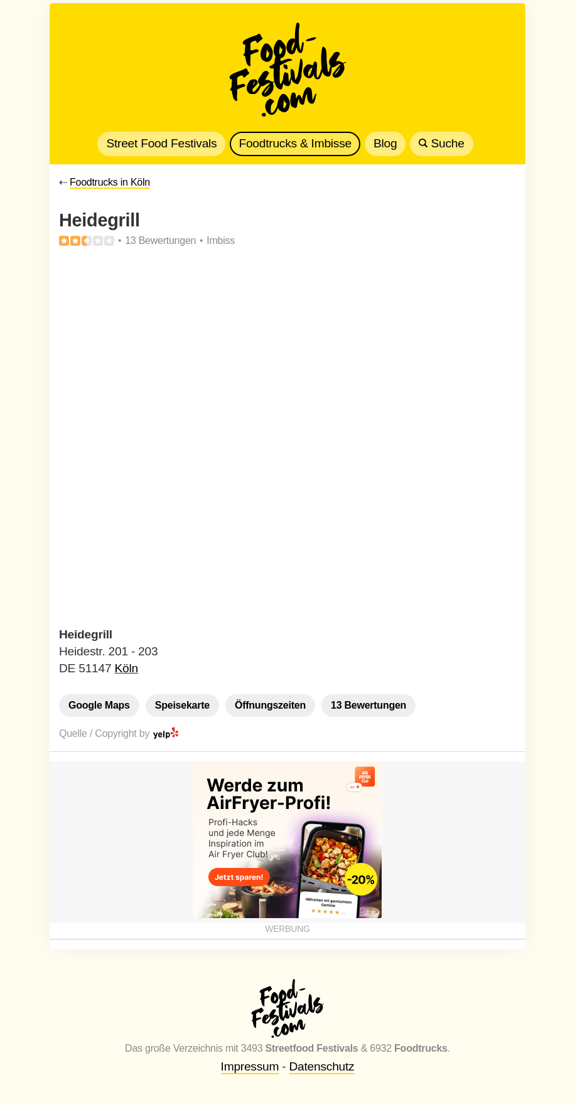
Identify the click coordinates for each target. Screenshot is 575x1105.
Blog (385, 143)
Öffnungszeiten (270, 705)
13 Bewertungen (368, 705)
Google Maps (99, 705)
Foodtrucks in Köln (110, 182)
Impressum (250, 1066)
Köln (125, 668)
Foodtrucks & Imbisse (295, 143)
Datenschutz (322, 1066)
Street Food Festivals (161, 143)
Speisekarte (182, 705)
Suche (441, 143)
